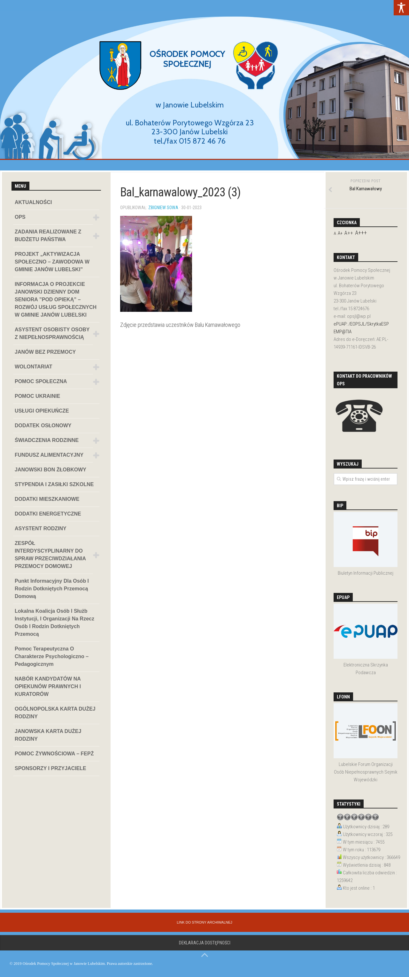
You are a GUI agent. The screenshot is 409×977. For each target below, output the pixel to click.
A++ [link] (348, 233)
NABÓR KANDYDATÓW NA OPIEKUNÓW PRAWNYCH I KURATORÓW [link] (48, 686)
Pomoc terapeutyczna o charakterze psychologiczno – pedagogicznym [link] (52, 656)
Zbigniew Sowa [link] (163, 207)
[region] (204, 85)
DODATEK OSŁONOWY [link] (43, 425)
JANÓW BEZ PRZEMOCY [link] (45, 352)
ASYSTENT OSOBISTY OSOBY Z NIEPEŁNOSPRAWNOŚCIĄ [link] (52, 333)
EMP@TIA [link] (342, 332)
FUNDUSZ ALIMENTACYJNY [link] (49, 455)
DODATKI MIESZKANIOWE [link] (47, 499)
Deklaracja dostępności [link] (204, 942)
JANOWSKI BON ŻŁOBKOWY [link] (50, 469)
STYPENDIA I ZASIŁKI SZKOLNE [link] (54, 484)
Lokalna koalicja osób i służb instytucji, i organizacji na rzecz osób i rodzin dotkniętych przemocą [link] (54, 622)
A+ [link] (340, 233)
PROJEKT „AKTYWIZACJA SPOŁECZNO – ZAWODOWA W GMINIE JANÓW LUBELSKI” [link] (52, 261)
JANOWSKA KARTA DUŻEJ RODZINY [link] (48, 735)
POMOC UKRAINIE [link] (37, 396)
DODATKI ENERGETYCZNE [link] (48, 513)
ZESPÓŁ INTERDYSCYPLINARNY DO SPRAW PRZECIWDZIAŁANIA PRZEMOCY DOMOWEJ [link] (50, 554)
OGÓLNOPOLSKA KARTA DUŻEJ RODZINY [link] (55, 712)
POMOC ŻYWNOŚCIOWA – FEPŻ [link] (54, 753)
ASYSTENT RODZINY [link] (40, 528)
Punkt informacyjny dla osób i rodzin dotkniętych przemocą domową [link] (52, 588)
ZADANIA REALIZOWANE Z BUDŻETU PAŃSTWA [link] (48, 235)
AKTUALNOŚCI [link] (33, 202)
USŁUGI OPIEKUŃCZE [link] (42, 411)
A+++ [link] (361, 232)
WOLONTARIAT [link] (33, 366)
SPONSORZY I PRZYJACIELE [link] (50, 768)
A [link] (335, 233)
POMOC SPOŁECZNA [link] (41, 381)
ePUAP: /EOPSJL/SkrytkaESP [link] (361, 324)
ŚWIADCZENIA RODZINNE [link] (47, 440)
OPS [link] (20, 217)
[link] (401, 7)
